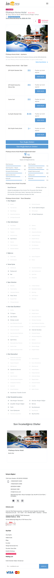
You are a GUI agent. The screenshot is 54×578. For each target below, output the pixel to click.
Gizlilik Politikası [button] (10, 551)
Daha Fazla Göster (41, 62)
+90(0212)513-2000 (16, 484)
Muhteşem (45, 21)
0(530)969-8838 (15, 486)
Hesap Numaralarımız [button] (12, 545)
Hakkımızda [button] (9, 537)
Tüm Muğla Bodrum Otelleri (27, 147)
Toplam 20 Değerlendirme (27, 160)
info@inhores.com (16, 492)
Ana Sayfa (9, 535)
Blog (7, 540)
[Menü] (47, 3)
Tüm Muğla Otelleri (27, 142)
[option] (27, 446)
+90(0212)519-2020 (16, 481)
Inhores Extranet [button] (11, 554)
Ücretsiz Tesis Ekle (11, 548)
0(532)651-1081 (15, 489)
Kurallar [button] (8, 543)
